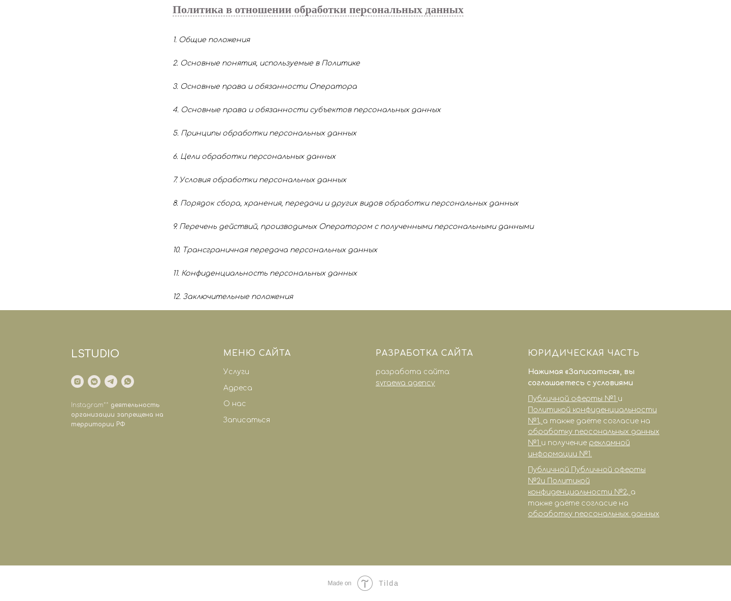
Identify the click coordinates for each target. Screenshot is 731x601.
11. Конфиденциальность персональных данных (265, 273)
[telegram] (111, 381)
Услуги (236, 372)
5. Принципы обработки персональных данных (264, 133)
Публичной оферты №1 (572, 399)
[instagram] (77, 381)
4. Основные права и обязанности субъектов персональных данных (307, 110)
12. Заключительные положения (233, 296)
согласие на (626, 421)
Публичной (549, 470)
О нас (234, 404)
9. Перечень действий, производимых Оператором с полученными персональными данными (353, 226)
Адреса (237, 388)
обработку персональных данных (593, 514)
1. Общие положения (211, 40)
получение (568, 443)
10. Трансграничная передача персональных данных (275, 250)
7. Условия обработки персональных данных (259, 180)
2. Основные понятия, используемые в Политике (266, 63)
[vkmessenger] (94, 381)
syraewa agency (405, 383)
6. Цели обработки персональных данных (254, 156)
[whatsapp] (127, 381)
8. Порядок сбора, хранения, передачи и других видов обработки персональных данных (345, 203)
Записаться (246, 420)
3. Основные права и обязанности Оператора (265, 86)
